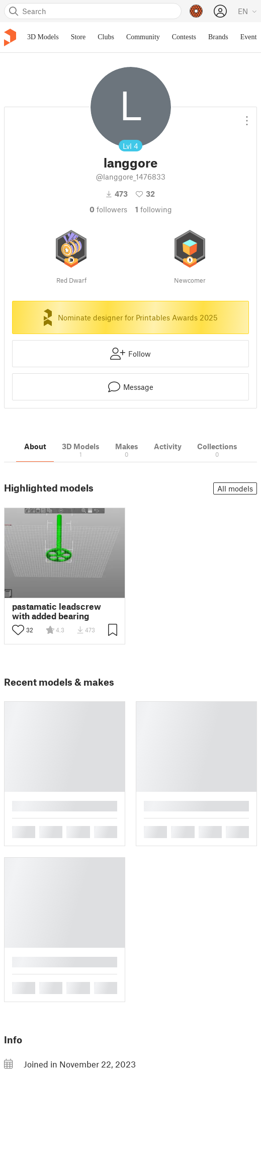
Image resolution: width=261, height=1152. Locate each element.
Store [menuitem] (78, 37)
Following (153, 209)
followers (108, 209)
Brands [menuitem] (218, 37)
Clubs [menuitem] (106, 37)
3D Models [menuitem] (43, 37)
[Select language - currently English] (247, 11)
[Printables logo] (10, 37)
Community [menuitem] (143, 37)
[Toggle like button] (18, 630)
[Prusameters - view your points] (196, 11)
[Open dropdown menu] (247, 117)
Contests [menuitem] (184, 37)
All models (235, 488)
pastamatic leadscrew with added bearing (56, 611)
